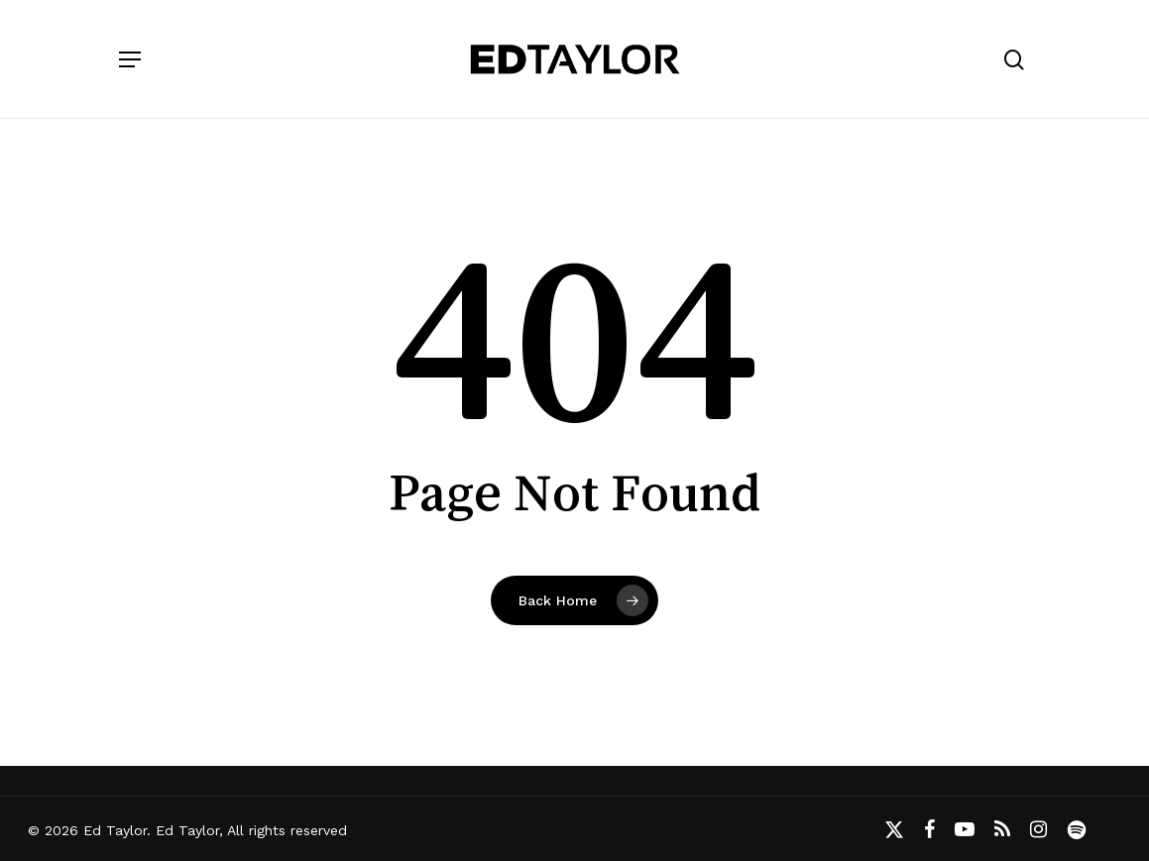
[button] (130, 59)
